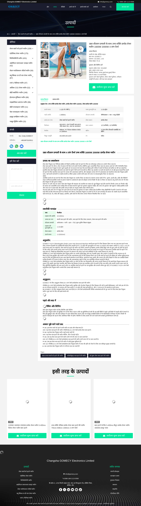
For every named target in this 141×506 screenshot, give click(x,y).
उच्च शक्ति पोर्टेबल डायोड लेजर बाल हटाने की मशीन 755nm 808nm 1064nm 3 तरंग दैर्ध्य (111, 426)
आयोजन (95, 7)
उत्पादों (13, 34)
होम (48, 7)
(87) (21, 76)
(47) (18, 83)
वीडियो (63, 7)
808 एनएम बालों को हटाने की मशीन (52, 355)
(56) (21, 70)
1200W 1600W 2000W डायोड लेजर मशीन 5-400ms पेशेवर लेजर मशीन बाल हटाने (70, 426)
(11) (19, 107)
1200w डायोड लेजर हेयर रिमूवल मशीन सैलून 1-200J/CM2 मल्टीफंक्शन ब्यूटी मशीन (24, 426)
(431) (18, 58)
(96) (20, 102)
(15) (18, 121)
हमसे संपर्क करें (84, 7)
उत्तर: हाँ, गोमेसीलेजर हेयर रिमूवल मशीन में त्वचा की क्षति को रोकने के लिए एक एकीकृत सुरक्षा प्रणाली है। (86, 342)
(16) (19, 112)
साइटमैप (114, 489)
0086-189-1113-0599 (125, 2)
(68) (19, 97)
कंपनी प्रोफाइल (114, 471)
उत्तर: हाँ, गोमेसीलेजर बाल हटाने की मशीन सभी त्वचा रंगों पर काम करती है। (86, 338)
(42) (21, 64)
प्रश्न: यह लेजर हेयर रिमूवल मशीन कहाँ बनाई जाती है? (59, 332)
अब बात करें (125, 7)
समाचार (115, 484)
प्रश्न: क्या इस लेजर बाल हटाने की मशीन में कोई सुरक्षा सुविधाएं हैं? (63, 341)
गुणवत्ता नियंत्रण (114, 480)
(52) (20, 88)
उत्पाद (55, 7)
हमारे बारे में (72, 7)
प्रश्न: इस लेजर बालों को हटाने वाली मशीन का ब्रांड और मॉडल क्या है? (63, 328)
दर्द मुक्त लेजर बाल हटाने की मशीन (99, 355)
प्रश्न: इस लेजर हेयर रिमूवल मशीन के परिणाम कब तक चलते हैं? (62, 346)
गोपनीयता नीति (114, 493)
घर (8, 34)
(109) (21, 49)
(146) (19, 92)
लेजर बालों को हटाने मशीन (25, 34)
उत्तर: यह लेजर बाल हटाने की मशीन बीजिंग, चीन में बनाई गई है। (86, 333)
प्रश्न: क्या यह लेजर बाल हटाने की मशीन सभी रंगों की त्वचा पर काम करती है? (66, 337)
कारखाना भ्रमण (114, 476)
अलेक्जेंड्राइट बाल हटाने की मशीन (76, 355)
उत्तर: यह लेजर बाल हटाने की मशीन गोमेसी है (86, 329)
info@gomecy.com (105, 2)
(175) (19, 53)
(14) (19, 117)
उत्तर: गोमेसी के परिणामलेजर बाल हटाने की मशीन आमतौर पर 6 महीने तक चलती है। (86, 346)
